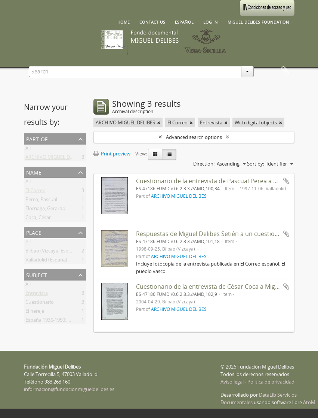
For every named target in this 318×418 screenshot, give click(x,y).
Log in (210, 21)
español (184, 21)
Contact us (152, 21)
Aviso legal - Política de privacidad (257, 381)
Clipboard (285, 70)
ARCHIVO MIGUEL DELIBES (55, 158)
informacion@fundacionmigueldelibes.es (69, 389)
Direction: (203, 163)
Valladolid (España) (46, 261)
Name (33, 172)
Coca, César (38, 218)
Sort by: (255, 163)
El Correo (35, 191)
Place (33, 232)
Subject (36, 274)
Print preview (111, 153)
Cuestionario (39, 303)
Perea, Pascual (41, 200)
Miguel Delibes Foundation (258, 21)
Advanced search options (194, 137)
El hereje (34, 312)
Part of (36, 138)
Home (123, 21)
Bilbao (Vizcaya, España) (51, 252)
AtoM (309, 402)
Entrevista (36, 294)
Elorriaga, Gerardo (45, 209)
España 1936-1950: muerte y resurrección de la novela (84, 321)
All (28, 149)
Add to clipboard (286, 181)
